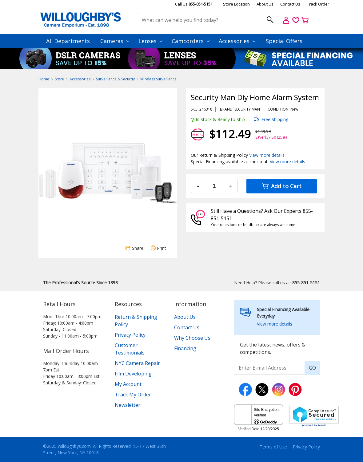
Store (59, 79)
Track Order (318, 4)
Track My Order (133, 394)
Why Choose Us (192, 337)
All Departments (68, 41)
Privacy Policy (130, 334)
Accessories (237, 41)
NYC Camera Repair (137, 363)
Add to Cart (281, 186)
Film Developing (133, 373)
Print (158, 248)
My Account (128, 384)
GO (312, 367)
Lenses (150, 41)
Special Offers (284, 41)
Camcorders (190, 41)
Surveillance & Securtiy (115, 79)
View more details (267, 155)
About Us (265, 4)
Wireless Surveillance (158, 79)
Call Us (194, 4)
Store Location (236, 4)
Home (43, 79)
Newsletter (127, 405)
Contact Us (290, 4)
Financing (185, 348)
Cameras (114, 41)
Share (134, 248)
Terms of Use (273, 447)
